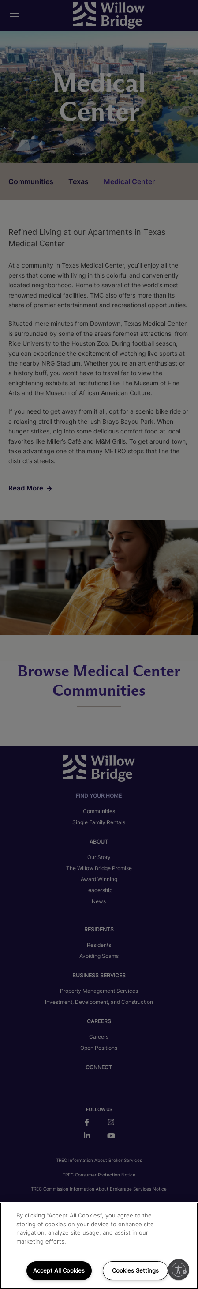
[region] (99, 1245)
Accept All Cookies (59, 1270)
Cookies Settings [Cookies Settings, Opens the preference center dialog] (135, 1270)
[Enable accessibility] (178, 1269)
